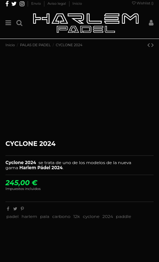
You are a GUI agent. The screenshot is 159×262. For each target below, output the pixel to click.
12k (76, 216)
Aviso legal (57, 3)
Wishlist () (143, 3)
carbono (61, 216)
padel (12, 216)
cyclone (91, 216)
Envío (36, 3)
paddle (123, 216)
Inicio (77, 3)
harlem (29, 216)
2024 (107, 216)
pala (44, 216)
